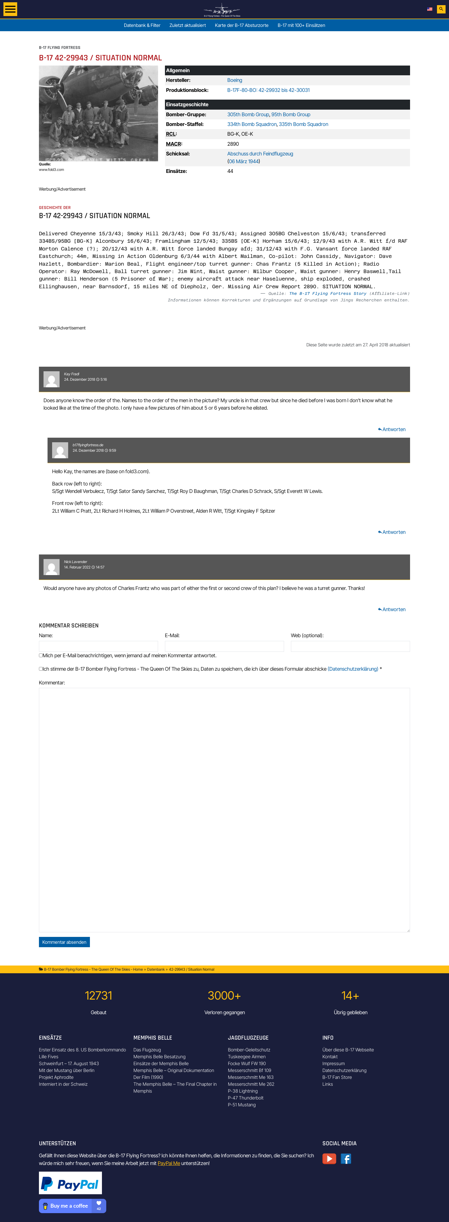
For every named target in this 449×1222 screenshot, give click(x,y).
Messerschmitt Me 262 (251, 1084)
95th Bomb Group (290, 114)
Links (327, 1084)
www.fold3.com (51, 169)
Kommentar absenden (64, 942)
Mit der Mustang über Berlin (66, 1070)
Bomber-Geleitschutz (249, 1050)
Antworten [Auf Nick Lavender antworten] (391, 609)
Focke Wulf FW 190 (247, 1063)
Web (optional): (307, 635)
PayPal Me (169, 1163)
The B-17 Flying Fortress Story (328, 293)
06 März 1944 (244, 161)
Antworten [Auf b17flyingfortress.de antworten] (391, 532)
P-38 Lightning (243, 1091)
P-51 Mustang (242, 1105)
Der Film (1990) (148, 1077)
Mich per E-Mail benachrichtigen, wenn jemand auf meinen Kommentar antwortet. (127, 655)
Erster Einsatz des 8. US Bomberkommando (82, 1050)
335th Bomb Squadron (303, 124)
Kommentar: (52, 683)
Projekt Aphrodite (56, 1077)
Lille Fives (48, 1056)
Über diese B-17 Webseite (348, 1050)
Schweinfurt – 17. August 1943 (69, 1063)
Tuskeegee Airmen (247, 1056)
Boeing (234, 80)
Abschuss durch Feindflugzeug (260, 154)
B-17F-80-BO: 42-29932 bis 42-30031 (268, 90)
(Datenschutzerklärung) (353, 669)
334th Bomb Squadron (252, 124)
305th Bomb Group (248, 114)
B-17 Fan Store (337, 1077)
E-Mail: (172, 635)
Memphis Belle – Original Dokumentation (173, 1070)
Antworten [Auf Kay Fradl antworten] (391, 429)
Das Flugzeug (147, 1050)
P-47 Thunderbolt (245, 1098)
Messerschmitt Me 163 (251, 1077)
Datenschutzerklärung (344, 1070)
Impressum (333, 1063)
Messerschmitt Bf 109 (249, 1070)
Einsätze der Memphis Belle (161, 1063)
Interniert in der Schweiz (63, 1084)
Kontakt (330, 1056)
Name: (46, 635)
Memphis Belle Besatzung (159, 1056)
